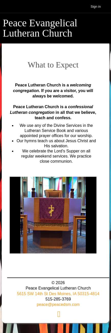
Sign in (96, 6)
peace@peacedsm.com (58, 304)
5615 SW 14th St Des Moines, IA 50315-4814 (58, 294)
